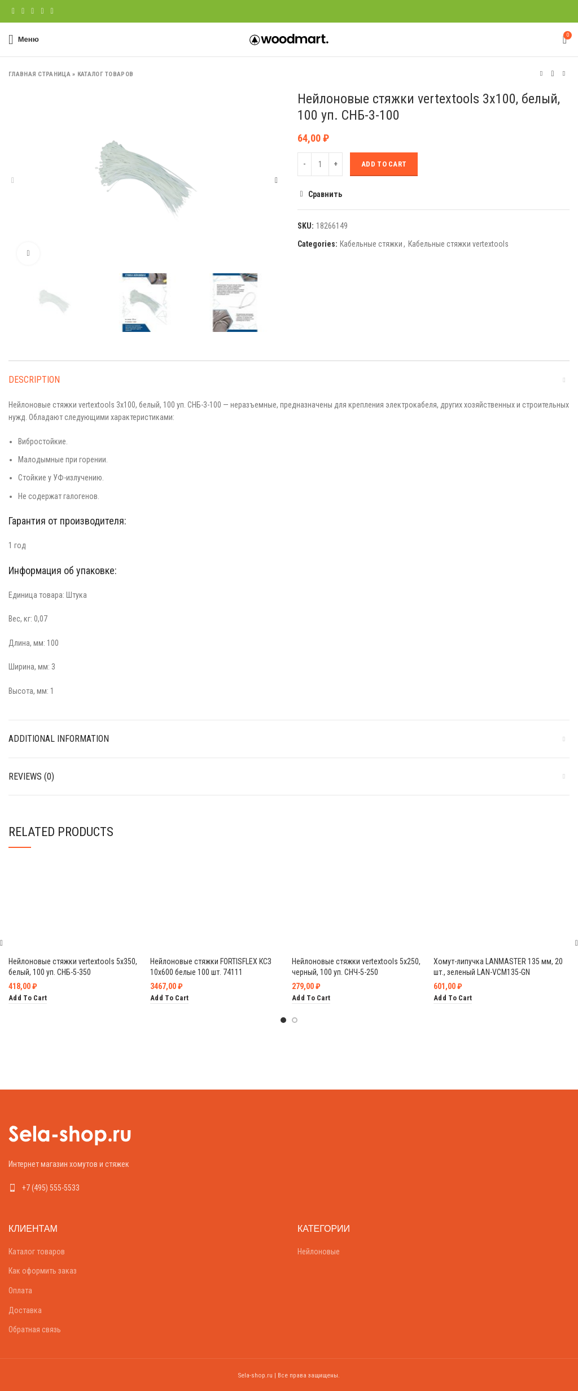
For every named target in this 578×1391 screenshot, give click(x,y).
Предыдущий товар (541, 73)
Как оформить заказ (42, 1270)
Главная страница (39, 74)
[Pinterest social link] (32, 11)
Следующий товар (564, 73)
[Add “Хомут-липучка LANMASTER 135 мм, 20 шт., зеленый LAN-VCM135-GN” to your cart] (453, 998)
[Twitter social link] (23, 11)
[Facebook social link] (13, 11)
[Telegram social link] (52, 11)
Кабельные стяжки (371, 243)
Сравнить (325, 194)
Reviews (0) (31, 776)
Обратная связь (34, 1329)
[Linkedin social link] (42, 11)
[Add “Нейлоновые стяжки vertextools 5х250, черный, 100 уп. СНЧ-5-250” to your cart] (311, 998)
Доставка (25, 1310)
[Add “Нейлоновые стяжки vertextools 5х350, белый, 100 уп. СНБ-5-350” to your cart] (27, 998)
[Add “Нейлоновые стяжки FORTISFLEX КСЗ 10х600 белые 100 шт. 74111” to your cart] (169, 998)
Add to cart (383, 164)
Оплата (20, 1290)
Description (34, 379)
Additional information (58, 738)
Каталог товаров (105, 74)
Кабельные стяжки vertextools (458, 243)
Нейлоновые (318, 1251)
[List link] (144, 1188)
